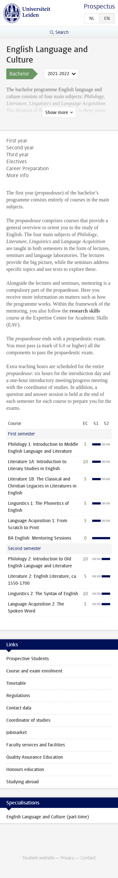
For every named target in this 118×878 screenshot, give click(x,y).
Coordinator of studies (28, 720)
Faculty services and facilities (35, 745)
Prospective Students (27, 659)
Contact (88, 858)
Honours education (25, 770)
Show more (56, 113)
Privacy (67, 858)
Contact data (18, 708)
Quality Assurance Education (34, 757)
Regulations (18, 696)
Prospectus (99, 6)
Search (62, 32)
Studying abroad (22, 782)
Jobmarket (16, 733)
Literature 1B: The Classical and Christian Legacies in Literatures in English (42, 486)
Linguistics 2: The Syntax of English (43, 594)
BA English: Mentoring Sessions (39, 538)
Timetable (16, 683)
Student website (38, 858)
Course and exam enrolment (34, 671)
